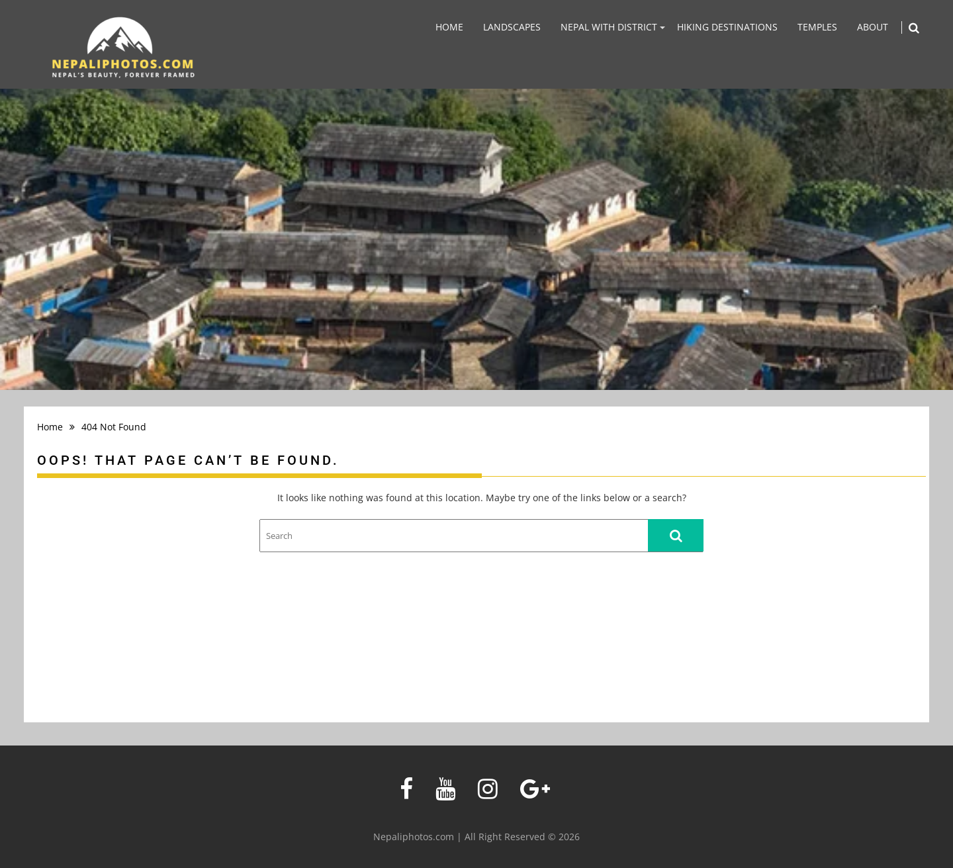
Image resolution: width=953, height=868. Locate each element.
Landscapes (512, 27)
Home (449, 27)
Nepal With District (609, 27)
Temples (817, 27)
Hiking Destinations (727, 27)
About (872, 27)
